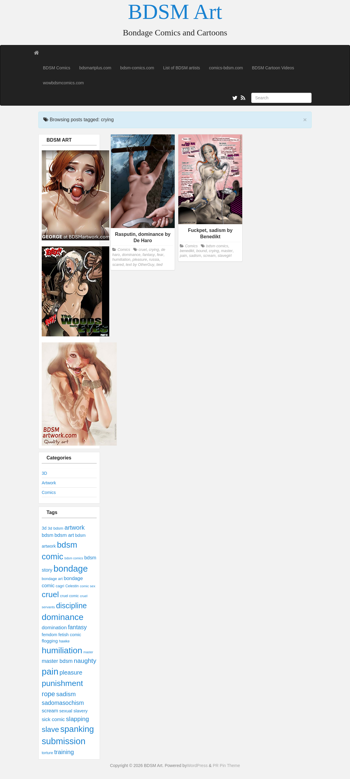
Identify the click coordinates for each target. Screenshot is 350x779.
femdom (49, 634)
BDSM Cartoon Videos (273, 67)
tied (159, 265)
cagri (60, 586)
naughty (85, 660)
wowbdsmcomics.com (63, 82)
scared (118, 265)
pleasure (70, 672)
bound (201, 251)
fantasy (77, 627)
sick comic (53, 719)
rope (48, 694)
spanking (77, 729)
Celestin (72, 586)
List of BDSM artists (181, 67)
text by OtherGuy (140, 265)
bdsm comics (74, 558)
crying (154, 250)
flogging (50, 640)
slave (50, 729)
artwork (75, 527)
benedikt (187, 251)
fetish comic (70, 634)
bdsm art (64, 535)
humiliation (62, 650)
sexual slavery (73, 710)
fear (160, 255)
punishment (62, 683)
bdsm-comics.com (137, 67)
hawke (64, 641)
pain (50, 671)
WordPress (197, 765)
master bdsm (57, 661)
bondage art (52, 578)
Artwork (49, 482)
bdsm (47, 535)
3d (44, 528)
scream (50, 711)
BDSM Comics (56, 67)
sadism (66, 693)
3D (44, 473)
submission (64, 741)
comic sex (87, 586)
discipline (71, 605)
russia (154, 259)
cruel (50, 594)
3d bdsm (55, 528)
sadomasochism (63, 702)
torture (47, 752)
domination (54, 627)
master (88, 652)
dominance (62, 617)
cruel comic (69, 596)
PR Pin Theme (226, 765)
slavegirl (224, 256)
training (64, 752)
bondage (70, 568)
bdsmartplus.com (95, 67)
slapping (77, 718)
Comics (49, 492)
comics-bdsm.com (226, 67)
